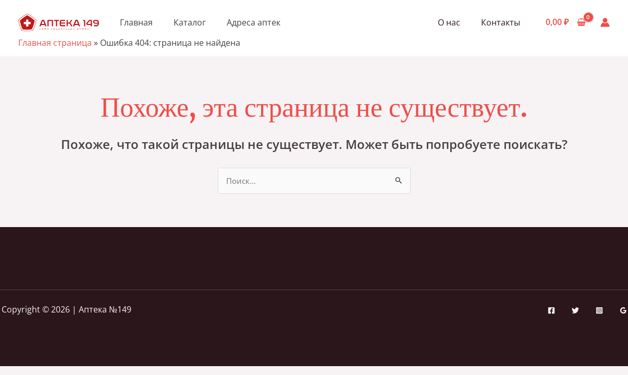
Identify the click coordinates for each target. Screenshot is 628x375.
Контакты (502, 22)
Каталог (190, 22)
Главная (136, 22)
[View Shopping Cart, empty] (565, 22)
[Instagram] (599, 311)
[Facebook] (551, 311)
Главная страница (55, 42)
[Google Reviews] (623, 311)
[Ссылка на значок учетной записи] (605, 22)
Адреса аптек (253, 22)
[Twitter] (575, 311)
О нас (455, 22)
